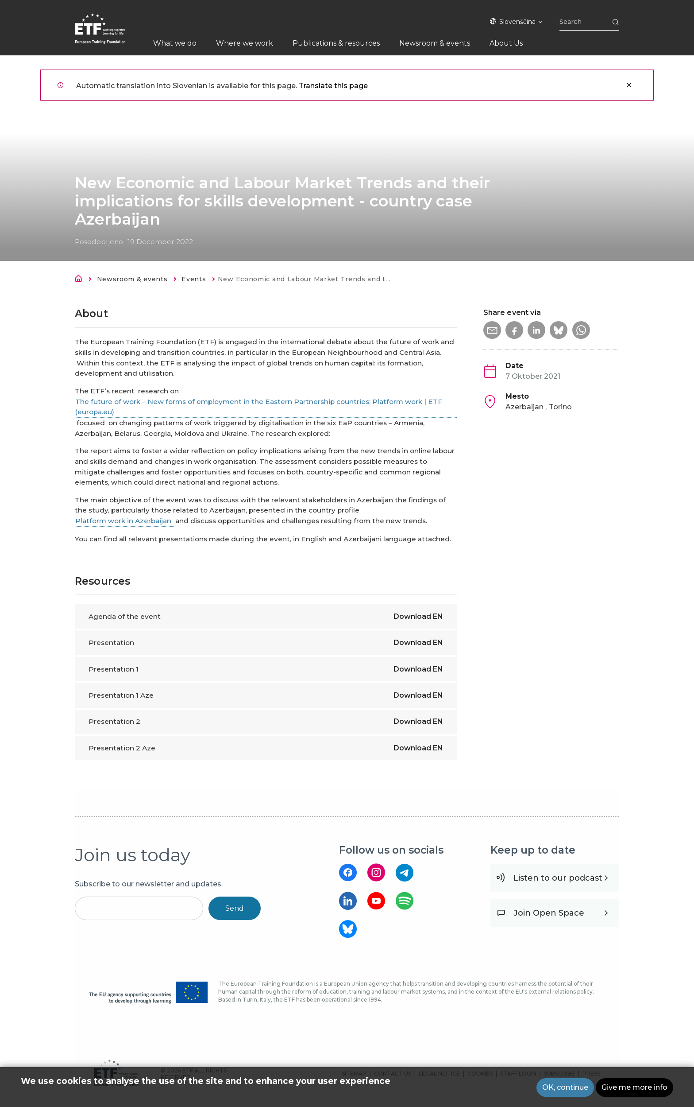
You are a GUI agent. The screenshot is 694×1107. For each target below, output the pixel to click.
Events (193, 279)
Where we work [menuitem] (244, 43)
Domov (81, 280)
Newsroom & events (132, 279)
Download (418, 616)
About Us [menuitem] (506, 43)
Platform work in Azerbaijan (124, 521)
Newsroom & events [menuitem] (434, 43)
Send (234, 908)
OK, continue (565, 1089)
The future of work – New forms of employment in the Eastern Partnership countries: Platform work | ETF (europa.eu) (258, 406)
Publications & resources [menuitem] (336, 43)
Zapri (629, 85)
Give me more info (634, 1089)
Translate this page (333, 86)
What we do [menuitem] (175, 43)
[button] (492, 330)
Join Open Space (548, 913)
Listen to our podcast (557, 878)
